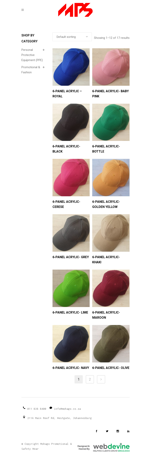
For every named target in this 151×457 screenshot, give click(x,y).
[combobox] (72, 37)
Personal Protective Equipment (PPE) (32, 55)
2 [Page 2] (90, 379)
